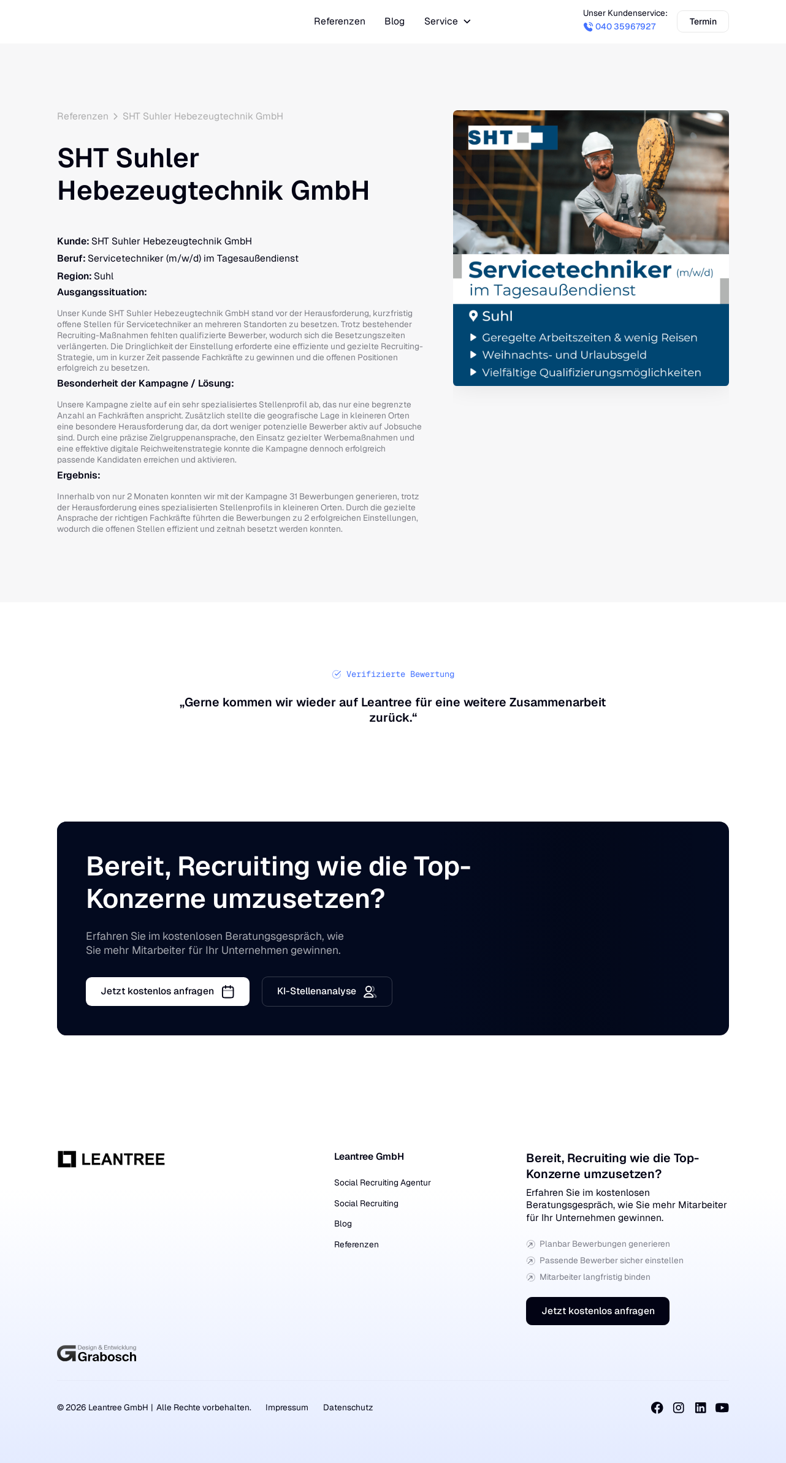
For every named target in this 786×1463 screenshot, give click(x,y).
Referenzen (356, 1244)
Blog (343, 1223)
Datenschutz (348, 1407)
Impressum (286, 1407)
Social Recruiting (366, 1203)
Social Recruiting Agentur (382, 1182)
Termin (703, 21)
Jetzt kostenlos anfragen (598, 1310)
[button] (448, 21)
